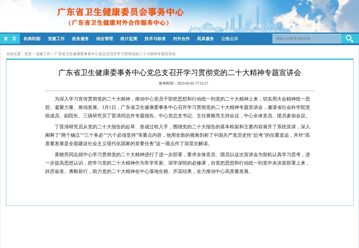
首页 (28, 54)
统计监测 (128, 38)
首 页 (10, 38)
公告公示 (229, 38)
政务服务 (80, 38)
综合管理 (104, 38)
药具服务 (205, 38)
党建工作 (56, 38)
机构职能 (32, 38)
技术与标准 (155, 38)
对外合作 (181, 38)
